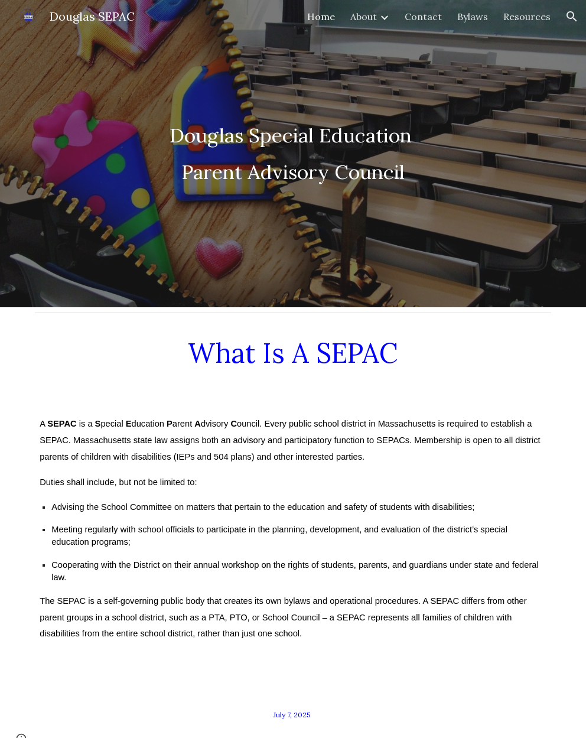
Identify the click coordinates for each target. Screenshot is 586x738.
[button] (572, 16)
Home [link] (321, 16)
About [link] (363, 16)
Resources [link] (527, 16)
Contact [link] (423, 16)
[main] (293, 153)
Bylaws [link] (472, 16)
